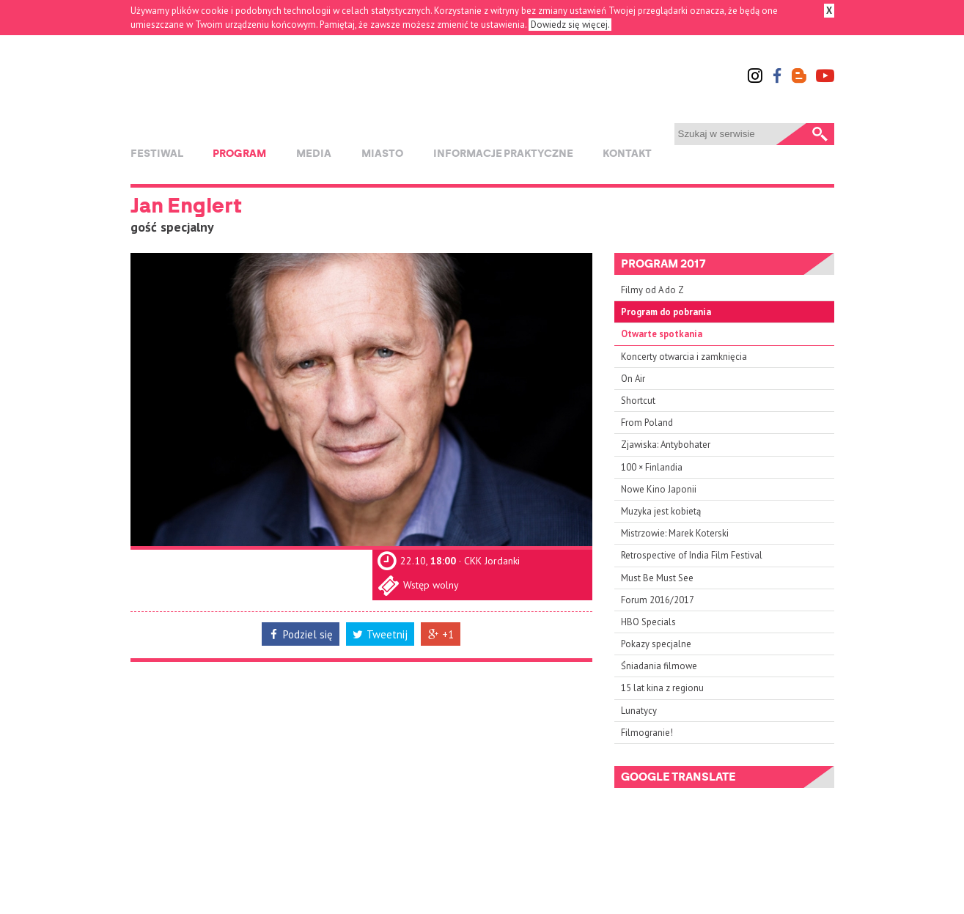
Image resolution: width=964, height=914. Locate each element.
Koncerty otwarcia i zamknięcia (684, 356)
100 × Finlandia (651, 467)
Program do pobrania (666, 312)
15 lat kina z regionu (662, 688)
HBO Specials (648, 622)
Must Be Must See (657, 578)
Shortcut (638, 400)
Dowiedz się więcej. (570, 24)
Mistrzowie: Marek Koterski (675, 533)
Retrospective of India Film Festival (691, 555)
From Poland (647, 422)
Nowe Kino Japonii (658, 489)
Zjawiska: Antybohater (665, 444)
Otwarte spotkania (661, 334)
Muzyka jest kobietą (661, 511)
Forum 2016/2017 (657, 600)
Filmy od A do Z (652, 290)
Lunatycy (639, 710)
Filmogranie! (647, 732)
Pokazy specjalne (656, 644)
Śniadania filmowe (659, 666)
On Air (633, 378)
